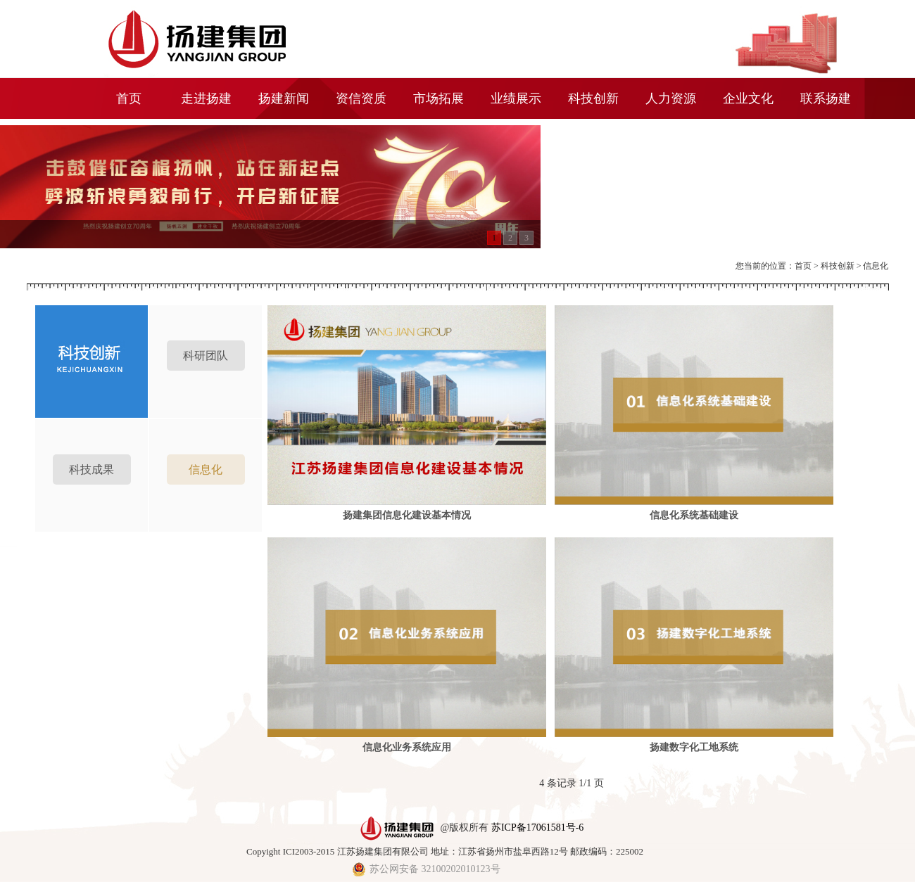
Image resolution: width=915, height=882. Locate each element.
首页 (128, 98)
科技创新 (593, 98)
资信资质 (361, 98)
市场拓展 (438, 98)
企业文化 (748, 98)
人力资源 (670, 98)
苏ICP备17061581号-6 (537, 827)
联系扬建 (825, 98)
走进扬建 (206, 98)
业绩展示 (516, 98)
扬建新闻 (283, 98)
